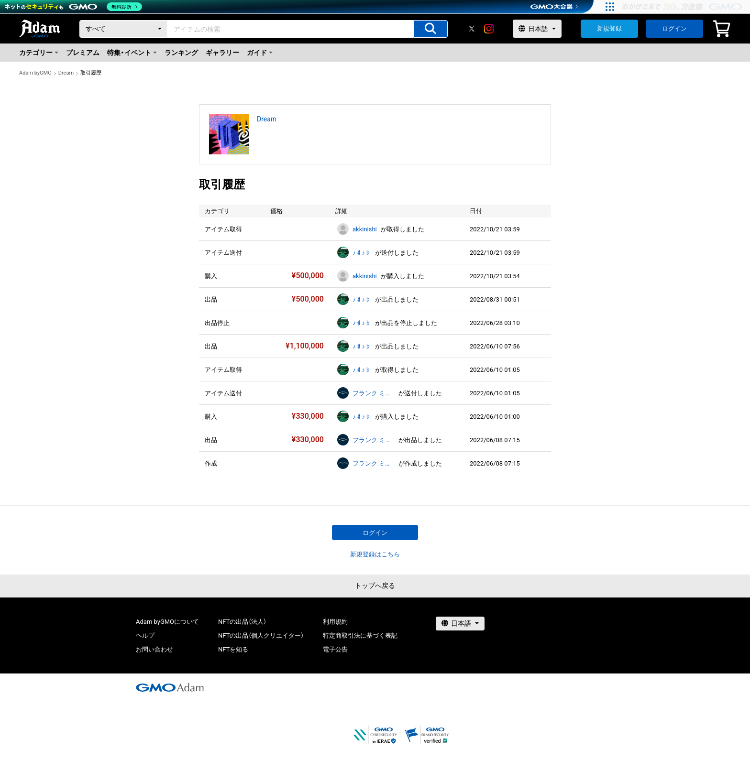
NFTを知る (233, 649)
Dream (66, 73)
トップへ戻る (375, 585)
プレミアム (82, 52)
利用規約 (335, 621)
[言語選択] (537, 29)
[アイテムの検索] (430, 29)
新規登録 (609, 28)
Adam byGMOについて (167, 621)
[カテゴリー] (123, 29)
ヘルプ (145, 635)
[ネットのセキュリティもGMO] (73, 6)
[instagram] (489, 28)
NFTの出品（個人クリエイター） (261, 635)
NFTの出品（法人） (242, 621)
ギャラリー (222, 52)
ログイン (674, 28)
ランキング (181, 52)
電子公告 (335, 649)
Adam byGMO (35, 73)
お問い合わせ (154, 649)
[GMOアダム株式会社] (170, 687)
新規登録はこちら (375, 554)
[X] (471, 28)
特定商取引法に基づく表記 (360, 635)
